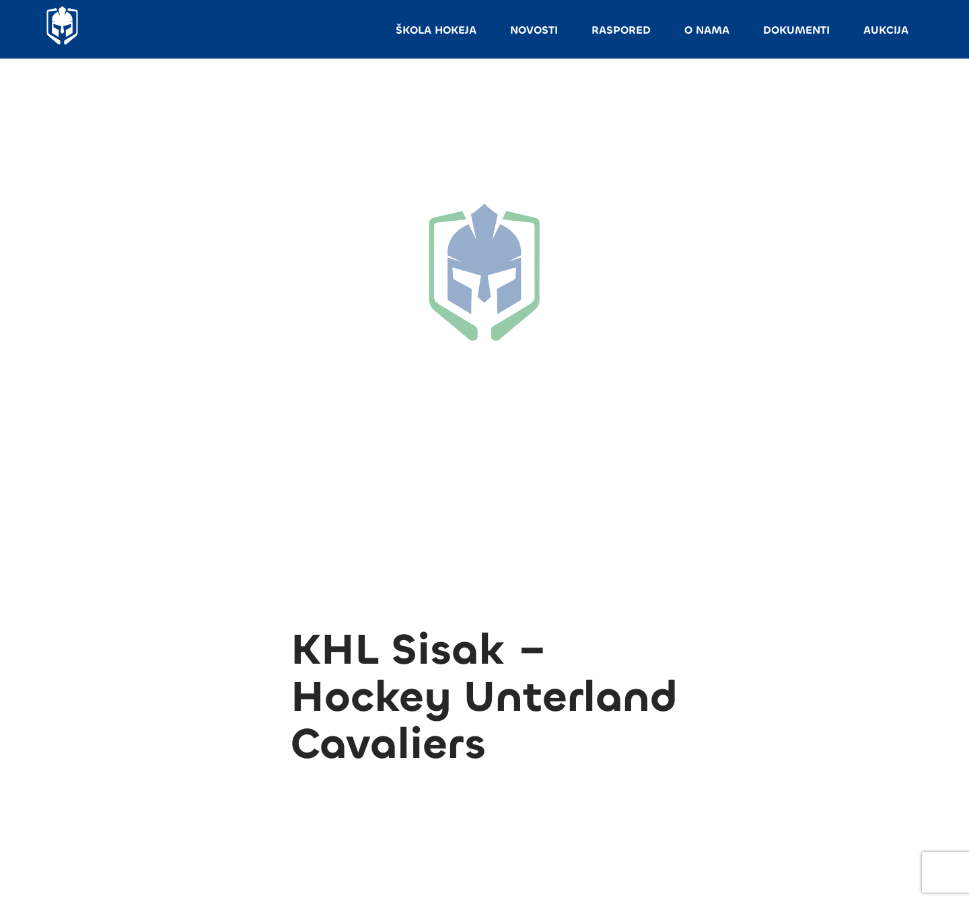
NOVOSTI (534, 30)
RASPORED (621, 30)
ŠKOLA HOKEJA (436, 30)
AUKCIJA (885, 30)
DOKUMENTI (796, 30)
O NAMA (706, 30)
